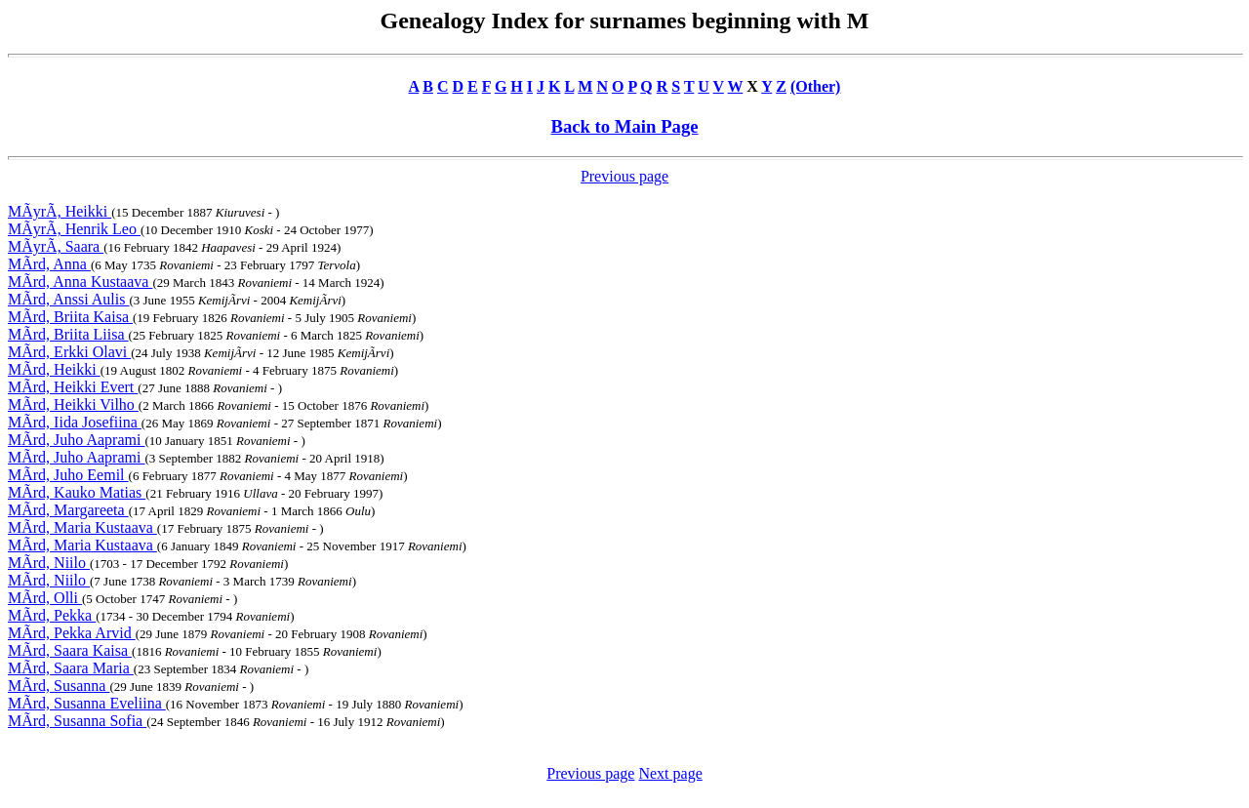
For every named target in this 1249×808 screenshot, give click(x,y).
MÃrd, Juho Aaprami (76, 439)
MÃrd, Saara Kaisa (70, 650)
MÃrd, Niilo (49, 562)
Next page (670, 773)
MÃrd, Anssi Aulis (68, 299)
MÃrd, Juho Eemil (68, 474)
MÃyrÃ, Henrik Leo (74, 229)
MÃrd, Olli (45, 597)
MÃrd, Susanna (58, 685)
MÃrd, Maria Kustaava (82, 527)
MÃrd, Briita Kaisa (70, 316)
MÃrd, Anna (49, 264)
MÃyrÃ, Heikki (59, 211)
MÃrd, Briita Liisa (68, 334)
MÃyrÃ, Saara (55, 246)
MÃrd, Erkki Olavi (69, 351)
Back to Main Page (624, 126)
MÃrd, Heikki (54, 369)
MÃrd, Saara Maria (71, 668)
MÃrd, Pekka (52, 615)
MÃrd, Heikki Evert (73, 387)
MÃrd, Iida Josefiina (74, 422)
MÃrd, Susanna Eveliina (87, 703)
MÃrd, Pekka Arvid (72, 633)
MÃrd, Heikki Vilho (73, 404)
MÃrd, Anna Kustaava (80, 281)
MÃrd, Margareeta (68, 510)
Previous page (624, 176)
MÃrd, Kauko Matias (76, 492)
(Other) (815, 86)
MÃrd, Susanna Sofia (77, 720)
